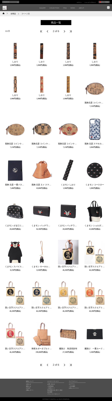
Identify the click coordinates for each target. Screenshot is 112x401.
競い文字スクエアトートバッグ (72, 266)
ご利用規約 (50, 386)
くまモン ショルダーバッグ (97, 225)
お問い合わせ (51, 384)
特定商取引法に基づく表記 (54, 390)
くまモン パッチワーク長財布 (45, 225)
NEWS (72, 8)
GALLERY (42, 8)
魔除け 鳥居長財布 (68, 348)
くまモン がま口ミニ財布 (16, 225)
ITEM (65, 8)
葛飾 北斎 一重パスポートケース (19, 185)
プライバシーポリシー (53, 394)
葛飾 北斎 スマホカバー (95, 144)
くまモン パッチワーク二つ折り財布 (74, 225)
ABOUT (81, 8)
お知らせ (28, 384)
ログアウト (72, 384)
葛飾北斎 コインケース (95, 103)
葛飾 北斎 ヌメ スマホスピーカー (46, 185)
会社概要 (49, 392)
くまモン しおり (68, 185)
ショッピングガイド (90, 2)
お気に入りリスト (74, 388)
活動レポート (30, 390)
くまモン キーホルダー (42, 266)
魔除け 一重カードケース (97, 348)
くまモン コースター (95, 185)
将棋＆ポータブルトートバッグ (46, 348)
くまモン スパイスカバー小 (17, 266)
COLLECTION (54, 8)
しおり (15, 62)
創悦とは (28, 386)
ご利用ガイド (51, 388)
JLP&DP (28, 388)
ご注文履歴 (72, 386)
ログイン (79, 2)
